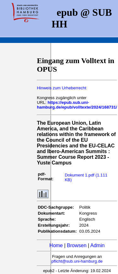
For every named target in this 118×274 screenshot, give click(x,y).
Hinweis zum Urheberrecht (61, 88)
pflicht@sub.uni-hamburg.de (77, 261)
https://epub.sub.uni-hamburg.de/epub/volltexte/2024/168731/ (77, 105)
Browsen (77, 245)
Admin (97, 245)
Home (56, 245)
